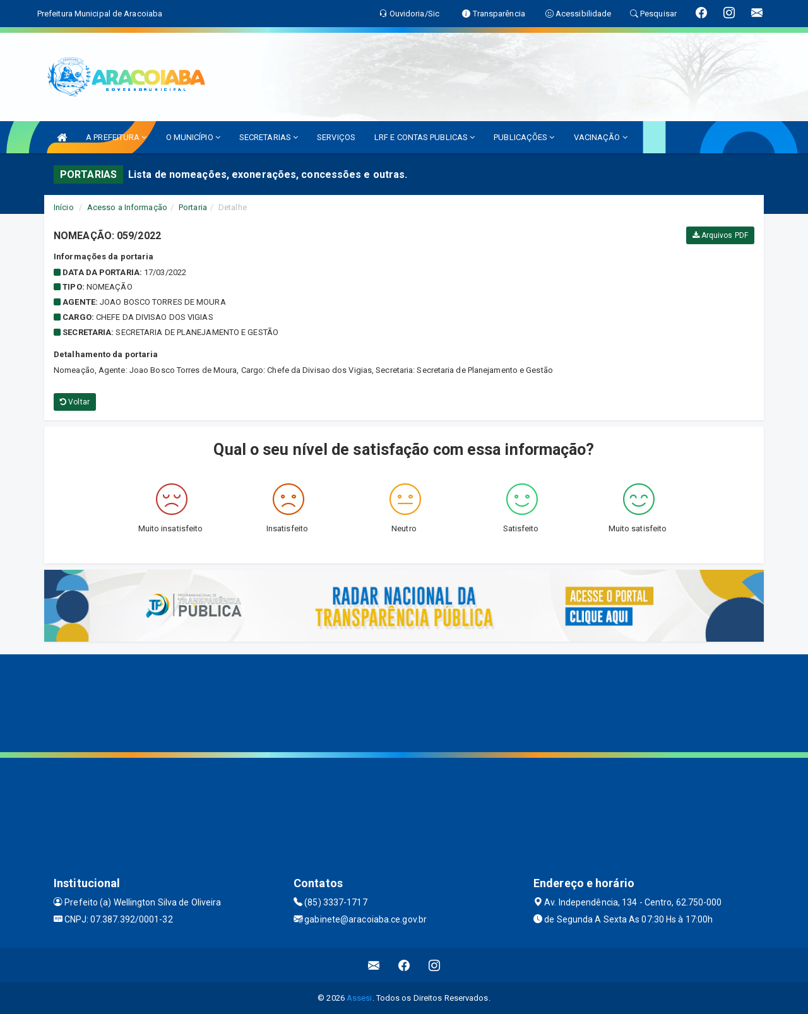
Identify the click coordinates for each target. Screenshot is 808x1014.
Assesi (359, 998)
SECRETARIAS (268, 137)
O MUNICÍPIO (193, 137)
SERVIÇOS (336, 137)
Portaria (193, 207)
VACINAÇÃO (600, 137)
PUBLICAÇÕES (524, 137)
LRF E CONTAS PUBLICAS (424, 137)
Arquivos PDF (720, 235)
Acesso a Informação (127, 207)
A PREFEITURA (116, 137)
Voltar (75, 402)
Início (64, 207)
